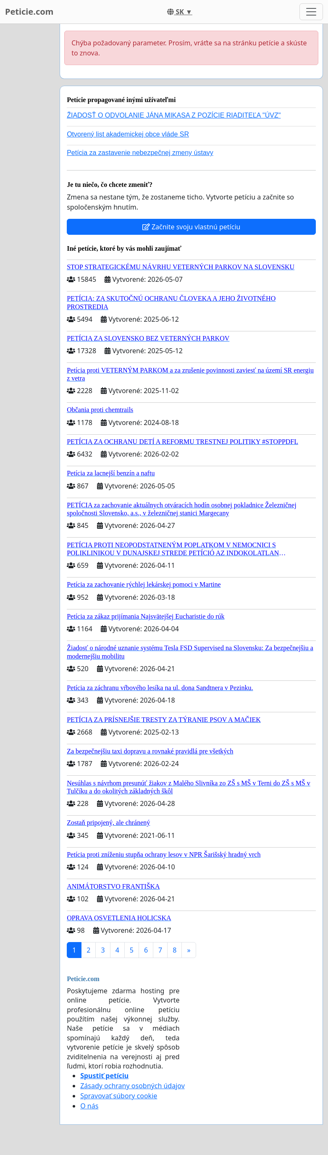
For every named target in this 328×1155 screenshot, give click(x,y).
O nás (89, 1105)
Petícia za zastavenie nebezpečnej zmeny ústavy (140, 152)
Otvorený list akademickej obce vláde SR (128, 134)
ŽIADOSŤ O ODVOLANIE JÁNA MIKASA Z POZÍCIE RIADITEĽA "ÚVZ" (174, 115)
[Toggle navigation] (311, 11)
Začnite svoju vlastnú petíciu (191, 226)
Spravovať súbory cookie (118, 1095)
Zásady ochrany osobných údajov (132, 1085)
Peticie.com (29, 11)
